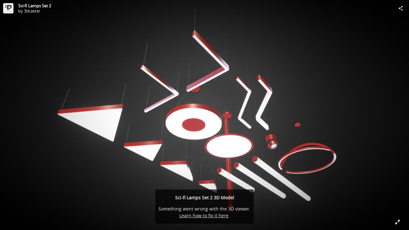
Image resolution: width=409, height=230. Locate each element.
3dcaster (32, 11)
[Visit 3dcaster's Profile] (8, 8)
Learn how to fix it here (203, 215)
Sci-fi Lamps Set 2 (34, 6)
